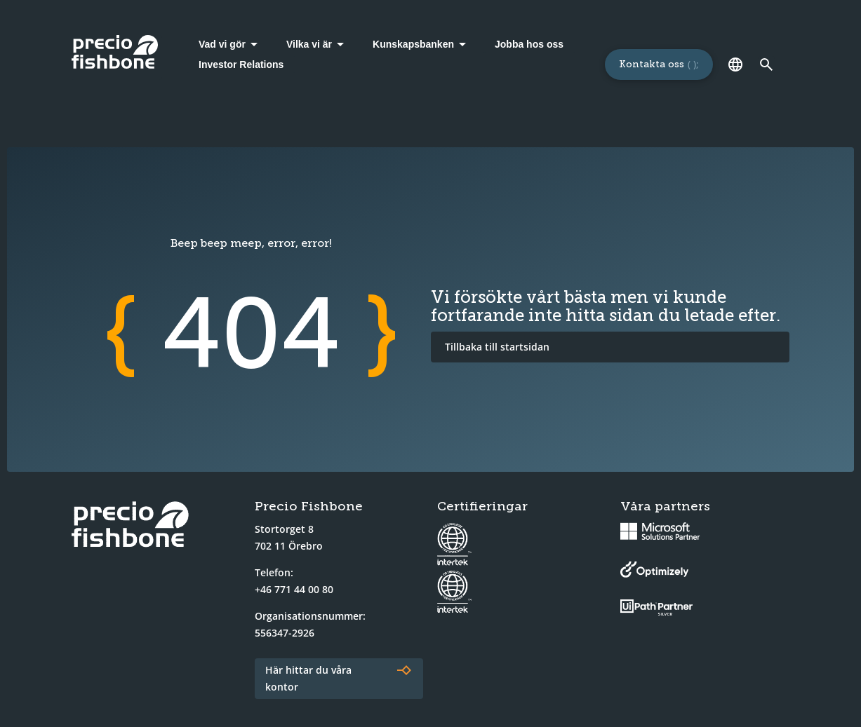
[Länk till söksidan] (767, 64)
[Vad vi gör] (230, 44)
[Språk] (736, 64)
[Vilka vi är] (317, 44)
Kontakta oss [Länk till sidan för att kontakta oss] (652, 64)
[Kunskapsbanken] (422, 44)
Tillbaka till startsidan (497, 346)
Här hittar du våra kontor (308, 678)
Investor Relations (241, 64)
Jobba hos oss (529, 44)
